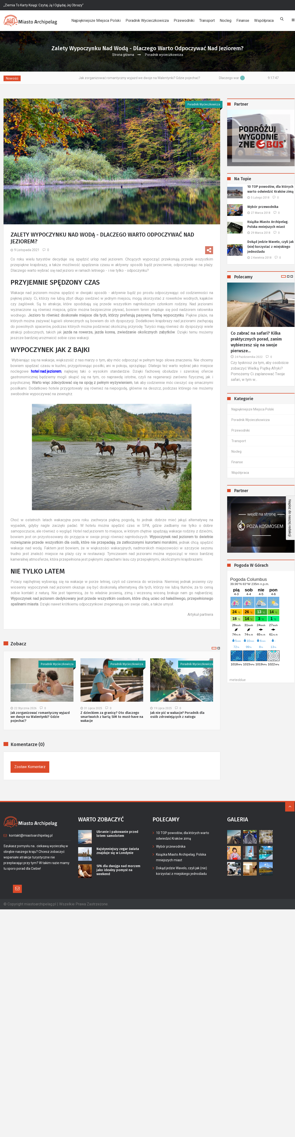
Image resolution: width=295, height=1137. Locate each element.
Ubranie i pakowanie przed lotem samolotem (119, 833)
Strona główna (123, 55)
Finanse (242, 20)
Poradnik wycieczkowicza (147, 20)
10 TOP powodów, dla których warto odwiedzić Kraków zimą (270, 189)
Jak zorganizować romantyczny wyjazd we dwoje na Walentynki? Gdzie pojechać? (151, 78)
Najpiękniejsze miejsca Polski (96, 20)
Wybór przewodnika (262, 207)
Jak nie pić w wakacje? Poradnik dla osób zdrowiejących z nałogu (177, 715)
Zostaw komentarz (30, 767)
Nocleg (225, 20)
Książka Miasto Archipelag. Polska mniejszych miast (267, 224)
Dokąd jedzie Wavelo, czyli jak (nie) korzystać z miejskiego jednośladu (270, 247)
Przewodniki (184, 20)
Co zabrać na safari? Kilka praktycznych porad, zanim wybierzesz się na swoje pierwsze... (256, 342)
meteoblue (238, 680)
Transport (207, 20)
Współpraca (264, 20)
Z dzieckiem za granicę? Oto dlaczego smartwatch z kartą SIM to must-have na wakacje (111, 717)
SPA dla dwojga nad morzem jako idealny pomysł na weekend (119, 867)
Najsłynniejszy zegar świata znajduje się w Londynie (116, 850)
